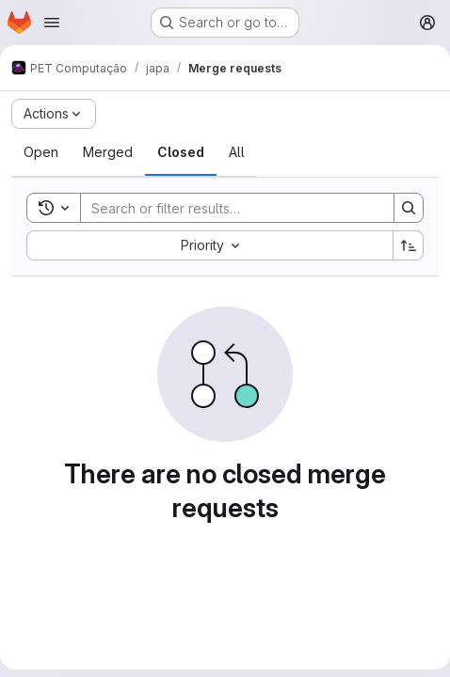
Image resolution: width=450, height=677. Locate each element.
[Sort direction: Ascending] (409, 245)
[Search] (227, 208)
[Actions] (53, 114)
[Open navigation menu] (52, 23)
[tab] (41, 152)
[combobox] (209, 245)
